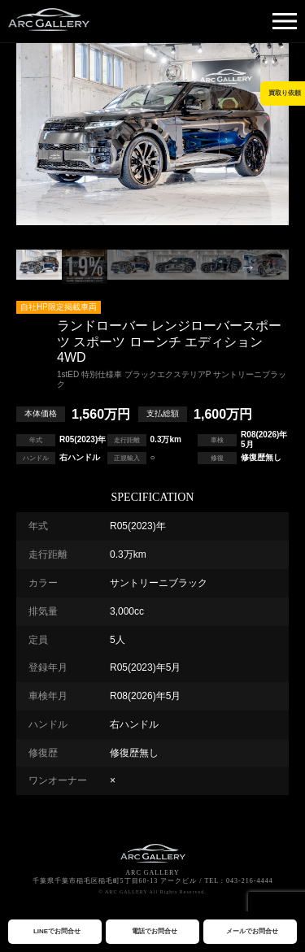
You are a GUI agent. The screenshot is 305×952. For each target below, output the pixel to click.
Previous (57, 267)
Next (248, 267)
